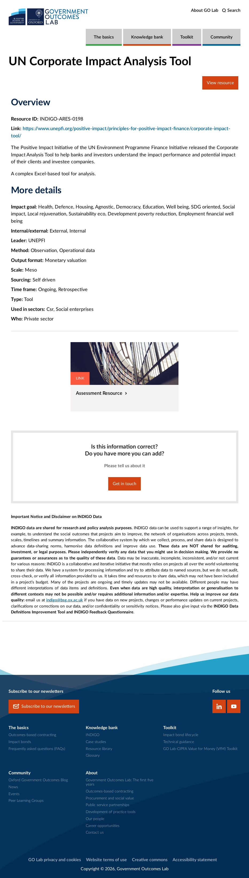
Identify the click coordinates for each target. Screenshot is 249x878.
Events (14, 794)
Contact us (95, 832)
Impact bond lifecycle (180, 735)
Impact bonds (20, 742)
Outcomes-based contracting (32, 735)
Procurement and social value (110, 798)
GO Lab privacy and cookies (54, 860)
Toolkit (186, 37)
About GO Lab (204, 10)
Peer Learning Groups (26, 801)
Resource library (99, 749)
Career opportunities (102, 826)
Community (221, 37)
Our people (95, 819)
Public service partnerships (107, 805)
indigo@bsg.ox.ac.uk (64, 600)
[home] (49, 16)
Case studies (96, 742)
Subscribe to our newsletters (44, 706)
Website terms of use (106, 860)
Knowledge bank (147, 37)
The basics (104, 37)
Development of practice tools (110, 812)
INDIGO (92, 735)
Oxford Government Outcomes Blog (38, 780)
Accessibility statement (195, 860)
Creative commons (150, 860)
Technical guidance (178, 742)
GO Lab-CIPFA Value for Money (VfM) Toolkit (200, 749)
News (13, 787)
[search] (231, 11)
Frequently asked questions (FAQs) (37, 749)
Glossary (93, 755)
